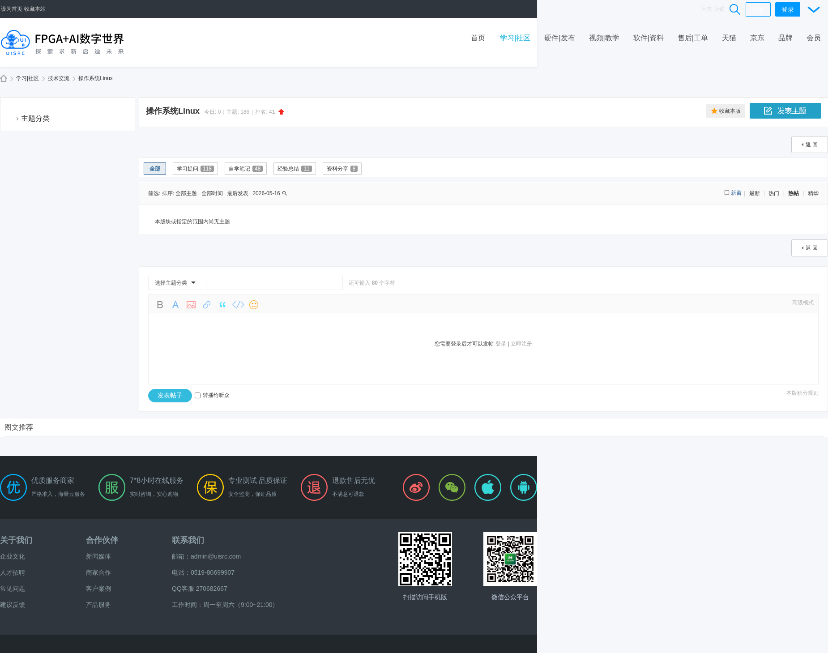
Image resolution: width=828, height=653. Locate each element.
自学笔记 (246, 169)
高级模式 (803, 302)
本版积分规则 (802, 393)
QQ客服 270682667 (199, 588)
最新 (754, 193)
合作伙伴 (102, 540)
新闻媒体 (98, 556)
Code (238, 305)
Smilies (253, 305)
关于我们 (16, 540)
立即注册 (521, 344)
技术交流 (58, 78)
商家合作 (98, 572)
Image (191, 305)
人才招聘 (12, 572)
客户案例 (98, 588)
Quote (222, 305)
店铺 (719, 9)
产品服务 (98, 604)
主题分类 (35, 118)
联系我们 (188, 540)
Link (206, 305)
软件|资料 (648, 38)
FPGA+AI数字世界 (3, 78)
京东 (757, 38)
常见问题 (12, 588)
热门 (773, 193)
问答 (706, 9)
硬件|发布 (559, 38)
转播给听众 (212, 395)
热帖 (793, 193)
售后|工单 (693, 38)
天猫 (729, 38)
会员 (814, 38)
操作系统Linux (95, 78)
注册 (758, 9)
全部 (154, 169)
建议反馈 (12, 604)
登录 (787, 9)
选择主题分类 (171, 283)
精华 (813, 193)
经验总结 (294, 169)
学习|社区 (515, 38)
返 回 (812, 144)
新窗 (736, 193)
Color (175, 305)
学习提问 (195, 169)
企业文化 (12, 556)
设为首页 (11, 9)
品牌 (785, 38)
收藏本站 (35, 9)
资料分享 (342, 169)
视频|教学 (604, 38)
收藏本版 (730, 111)
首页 (478, 38)
